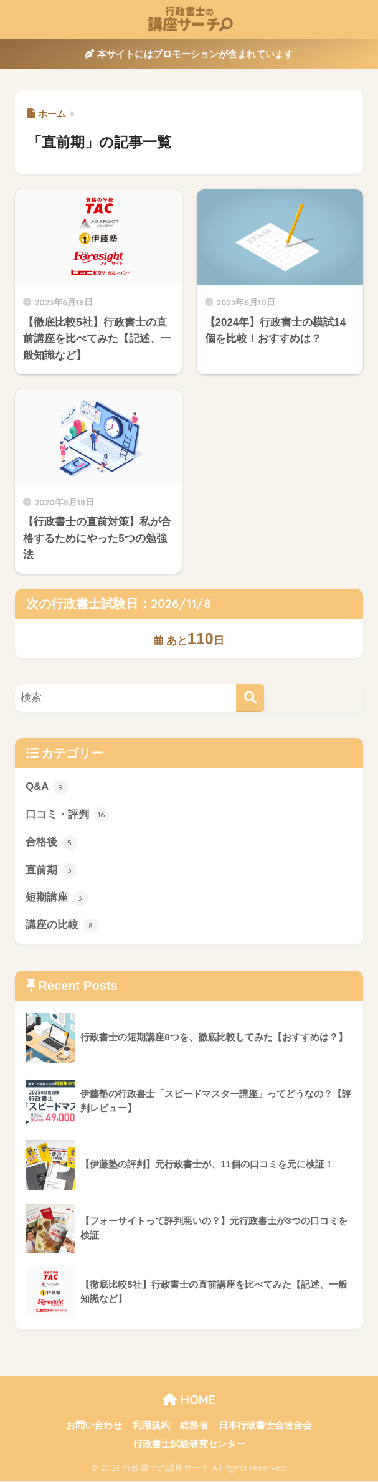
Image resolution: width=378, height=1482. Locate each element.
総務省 (194, 1427)
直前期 (51, 870)
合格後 (51, 842)
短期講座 (57, 898)
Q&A (47, 787)
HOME (189, 1400)
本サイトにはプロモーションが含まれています (189, 54)
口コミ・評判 (67, 815)
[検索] (250, 698)
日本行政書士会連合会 (265, 1427)
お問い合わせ (94, 1427)
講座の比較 (62, 926)
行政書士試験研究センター (189, 1445)
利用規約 (151, 1427)
